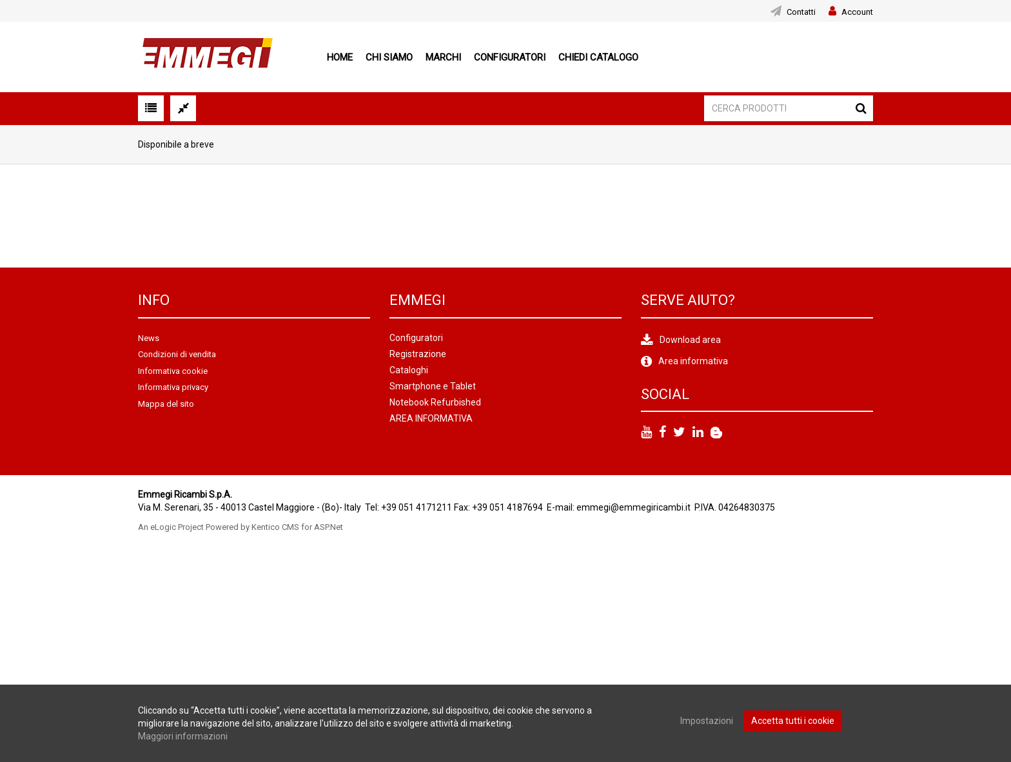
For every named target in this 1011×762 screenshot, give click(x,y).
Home (340, 57)
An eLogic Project (171, 527)
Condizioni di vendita (177, 354)
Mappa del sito (166, 404)
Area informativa (693, 361)
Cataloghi (408, 370)
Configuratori (509, 57)
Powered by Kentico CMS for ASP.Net (274, 527)
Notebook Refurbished (435, 402)
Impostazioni (706, 721)
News (148, 338)
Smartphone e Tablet (432, 386)
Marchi (443, 57)
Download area (690, 340)
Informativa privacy (173, 387)
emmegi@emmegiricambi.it (633, 507)
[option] (191, 216)
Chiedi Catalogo (598, 57)
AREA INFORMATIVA (431, 418)
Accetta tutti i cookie (792, 721)
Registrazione (417, 354)
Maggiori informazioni (183, 736)
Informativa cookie (173, 371)
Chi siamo (389, 57)
